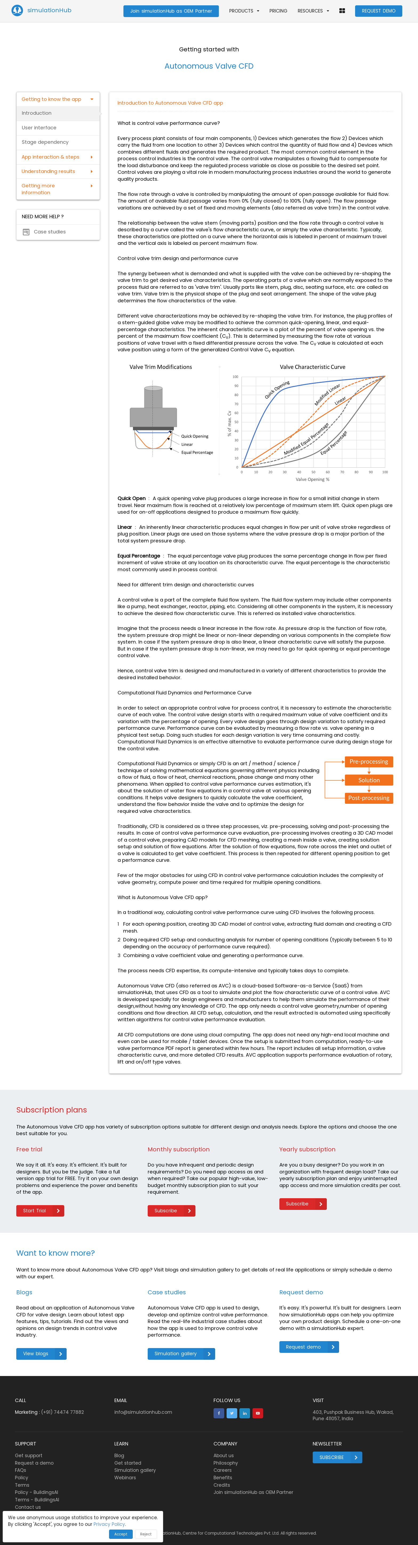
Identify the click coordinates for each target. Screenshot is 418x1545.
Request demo (312, 1347)
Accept (120, 1534)
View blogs (45, 1354)
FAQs (20, 1470)
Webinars (125, 1477)
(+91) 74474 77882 (62, 1412)
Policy (21, 1477)
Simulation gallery (185, 1354)
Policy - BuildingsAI (36, 1492)
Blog (119, 1455)
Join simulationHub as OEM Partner (171, 11)
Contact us (28, 1507)
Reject (146, 1534)
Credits (222, 1485)
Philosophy (226, 1463)
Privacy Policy (109, 1524)
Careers (223, 1470)
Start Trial (43, 1211)
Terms (22, 1485)
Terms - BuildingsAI (37, 1500)
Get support (28, 1455)
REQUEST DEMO (379, 11)
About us (224, 1455)
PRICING (278, 11)
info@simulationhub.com (143, 1412)
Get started (127, 1463)
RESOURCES (313, 11)
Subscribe (175, 1211)
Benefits (223, 1477)
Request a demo (34, 1463)
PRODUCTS (244, 11)
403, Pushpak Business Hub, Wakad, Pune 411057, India (353, 1415)
